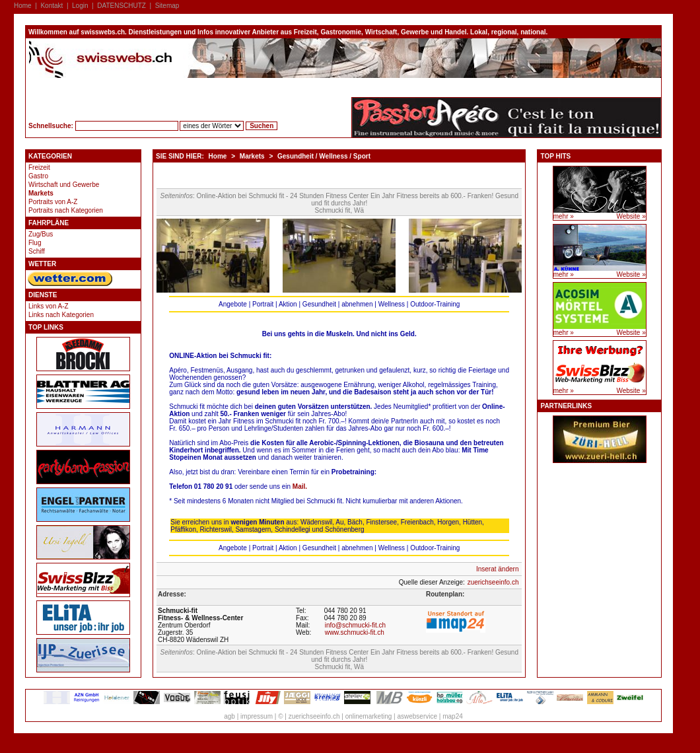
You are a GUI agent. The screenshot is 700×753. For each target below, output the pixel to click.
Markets (40, 193)
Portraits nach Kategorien (65, 210)
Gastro (38, 176)
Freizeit (39, 167)
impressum (256, 716)
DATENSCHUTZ (121, 5)
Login (80, 5)
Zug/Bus (40, 234)
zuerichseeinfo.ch (493, 582)
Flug (34, 242)
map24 (452, 716)
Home (23, 5)
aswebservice (417, 716)
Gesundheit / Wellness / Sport (323, 156)
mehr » (563, 216)
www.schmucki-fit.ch (354, 632)
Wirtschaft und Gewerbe (63, 184)
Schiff (36, 251)
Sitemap (167, 5)
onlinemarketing (368, 716)
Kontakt (51, 5)
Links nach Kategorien (61, 314)
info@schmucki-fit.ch (355, 625)
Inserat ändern (497, 569)
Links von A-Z (48, 306)
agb (229, 716)
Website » (630, 216)
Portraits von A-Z (52, 201)
